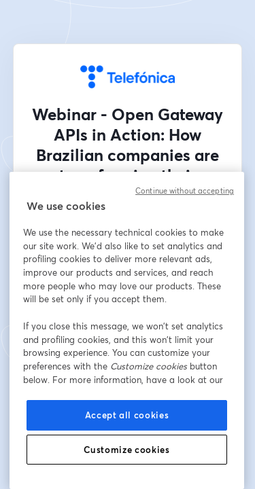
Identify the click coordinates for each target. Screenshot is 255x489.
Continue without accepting (184, 191)
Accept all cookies (127, 415)
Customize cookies (126, 449)
